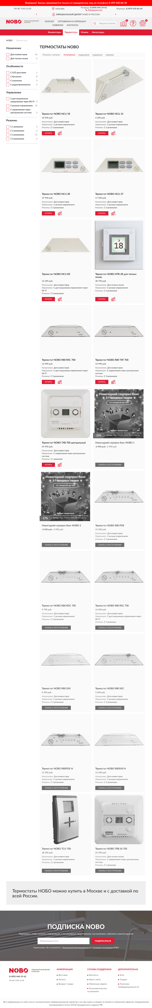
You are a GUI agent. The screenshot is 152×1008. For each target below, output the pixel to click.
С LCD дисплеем (18, 73)
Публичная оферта (98, 984)
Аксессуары (98, 32)
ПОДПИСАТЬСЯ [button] (103, 941)
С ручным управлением (21, 106)
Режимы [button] (11, 120)
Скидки (123, 980)
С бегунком (15, 77)
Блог (122, 975)
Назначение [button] (13, 48)
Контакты (72, 25)
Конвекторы (54, 32)
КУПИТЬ (48, 133)
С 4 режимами (17, 139)
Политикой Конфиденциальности (76, 948)
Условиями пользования (103, 948)
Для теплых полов (19, 59)
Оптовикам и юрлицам (72, 22)
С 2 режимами (17, 131)
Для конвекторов (18, 55)
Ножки (84, 32)
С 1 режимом (16, 127)
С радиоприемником (20, 85)
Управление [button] (13, 92)
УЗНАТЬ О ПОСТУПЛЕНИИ (109, 465)
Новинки (57, 25)
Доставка (63, 975)
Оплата (62, 980)
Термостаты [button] (71, 32)
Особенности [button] (14, 66)
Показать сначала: (51, 55)
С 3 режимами (17, 135)
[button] (94, 10)
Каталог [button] (49, 22)
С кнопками (16, 81)
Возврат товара (65, 984)
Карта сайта (95, 980)
